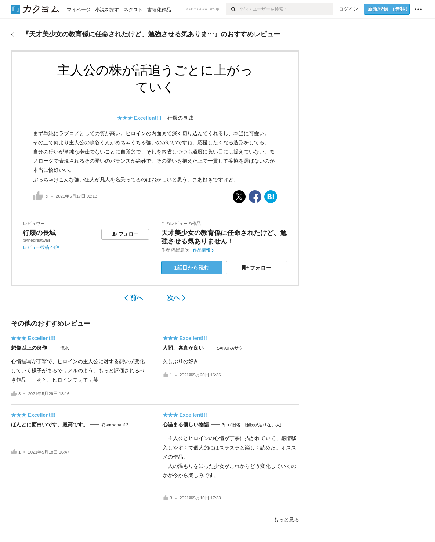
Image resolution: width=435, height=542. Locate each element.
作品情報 (203, 250)
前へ (133, 297)
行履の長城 (180, 118)
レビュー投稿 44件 (41, 247)
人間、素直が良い (183, 348)
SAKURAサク (230, 348)
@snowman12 (114, 425)
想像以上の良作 (29, 348)
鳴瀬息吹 (180, 250)
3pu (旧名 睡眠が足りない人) (252, 425)
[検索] (232, 9)
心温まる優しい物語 (186, 424)
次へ (176, 297)
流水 (64, 348)
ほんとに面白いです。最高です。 (49, 424)
